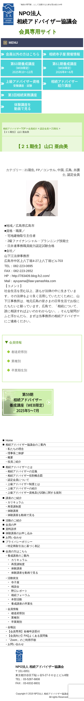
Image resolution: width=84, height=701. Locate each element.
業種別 (16, 361)
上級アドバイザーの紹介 (22, 488)
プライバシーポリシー (19, 541)
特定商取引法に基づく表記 (24, 546)
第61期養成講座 (64, 67)
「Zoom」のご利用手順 (22, 640)
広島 (68, 170)
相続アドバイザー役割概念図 (25, 475)
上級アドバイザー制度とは (24, 484)
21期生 (29, 170)
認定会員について (18, 479)
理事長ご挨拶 (16, 453)
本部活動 (16, 599)
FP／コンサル (46, 170)
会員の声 (11, 524)
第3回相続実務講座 (22, 94)
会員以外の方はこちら (22, 54)
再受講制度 (14, 506)
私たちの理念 (16, 449)
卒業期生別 (19, 370)
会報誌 (12, 627)
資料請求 (11, 529)
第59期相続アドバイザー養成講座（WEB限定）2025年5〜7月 (28, 402)
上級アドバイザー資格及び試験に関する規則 (34, 492)
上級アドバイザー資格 (22, 83)
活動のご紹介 (14, 520)
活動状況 (13, 578)
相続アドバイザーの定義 (22, 471)
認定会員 (73, 174)
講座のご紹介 (14, 498)
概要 (10, 457)
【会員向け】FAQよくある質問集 (28, 635)
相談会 (15, 586)
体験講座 (13, 510)
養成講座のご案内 (18, 555)
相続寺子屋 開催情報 (64, 54)
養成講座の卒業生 (22, 603)
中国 (60, 170)
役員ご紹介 (14, 461)
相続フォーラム (20, 595)
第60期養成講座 (23, 67)
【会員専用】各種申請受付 (24, 631)
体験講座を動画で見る (22, 106)
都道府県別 (19, 352)
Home (9, 440)
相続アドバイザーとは (19, 467)
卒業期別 (16, 621)
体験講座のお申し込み (19, 533)
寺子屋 (15, 582)
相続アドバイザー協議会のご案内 (26, 444)
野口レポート (19, 590)
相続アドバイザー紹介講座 (64, 83)
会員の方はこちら (16, 551)
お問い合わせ (14, 537)
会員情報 (15, 342)
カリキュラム (16, 502)
